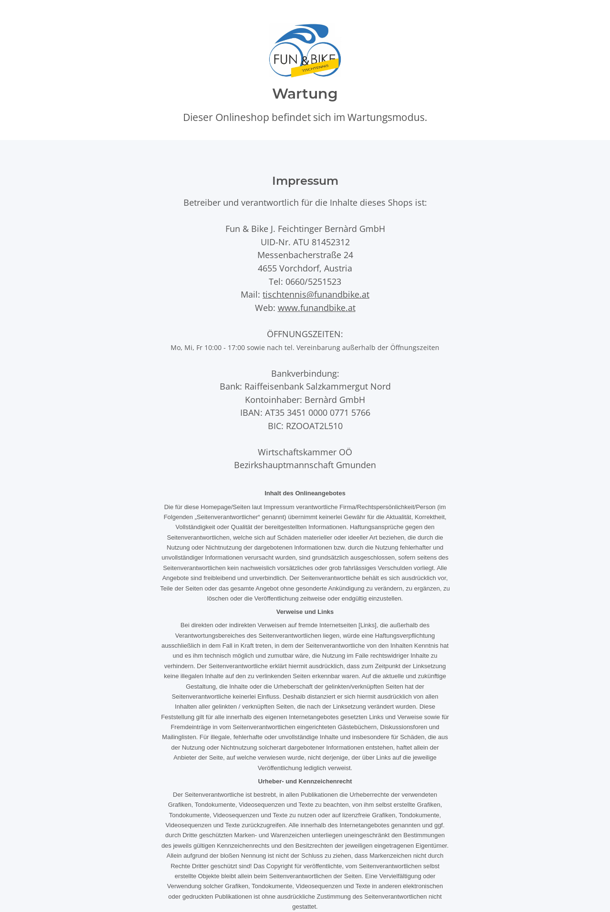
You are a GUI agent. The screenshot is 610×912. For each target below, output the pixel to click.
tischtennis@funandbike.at (316, 294)
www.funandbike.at (317, 307)
